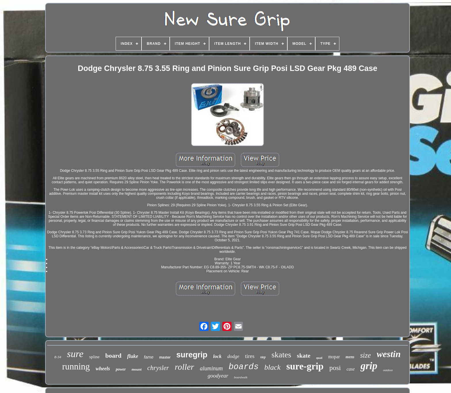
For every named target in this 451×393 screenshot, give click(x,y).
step (263, 357)
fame (148, 357)
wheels (102, 368)
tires (250, 356)
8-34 (57, 357)
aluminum (211, 368)
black (272, 367)
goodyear (218, 376)
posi (335, 367)
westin (389, 354)
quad (319, 357)
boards (244, 367)
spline (94, 357)
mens (350, 357)
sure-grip (305, 366)
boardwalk (241, 377)
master (165, 357)
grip (368, 365)
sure (75, 353)
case (351, 369)
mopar (334, 356)
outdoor (388, 370)
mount (136, 369)
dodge (233, 356)
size (365, 355)
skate (303, 355)
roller (184, 366)
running (76, 366)
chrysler (158, 367)
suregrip (191, 354)
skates (281, 354)
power (121, 369)
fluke (132, 356)
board (113, 355)
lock (217, 356)
